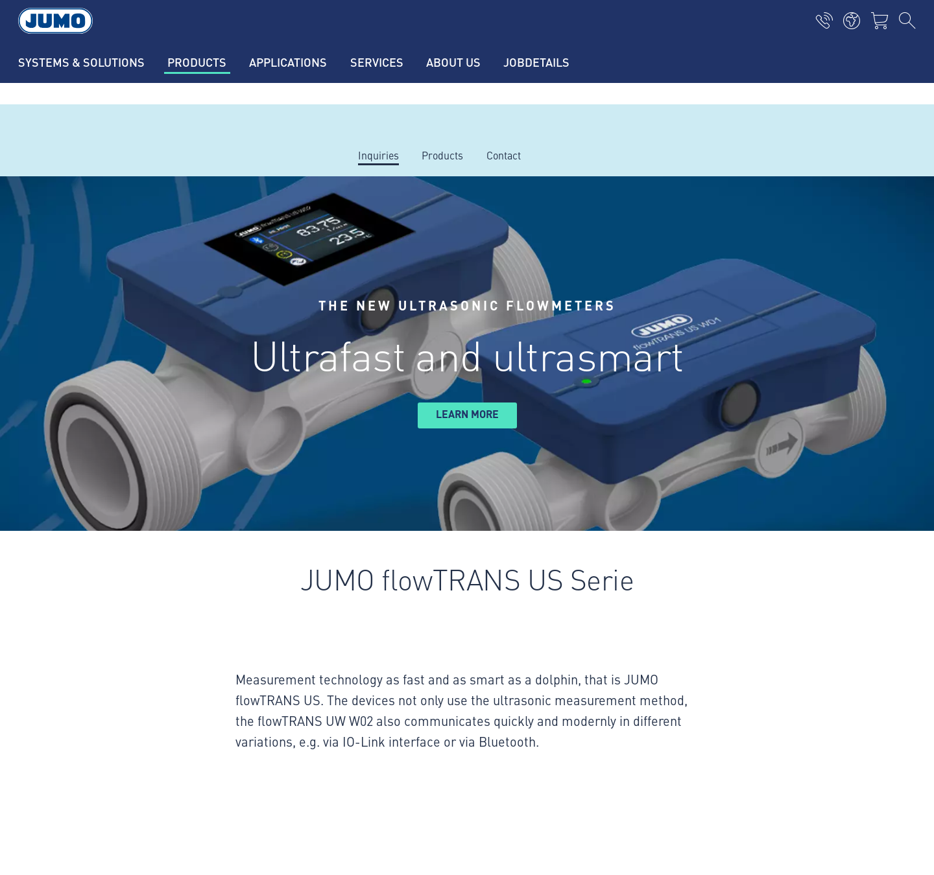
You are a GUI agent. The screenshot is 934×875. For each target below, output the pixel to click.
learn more (467, 413)
